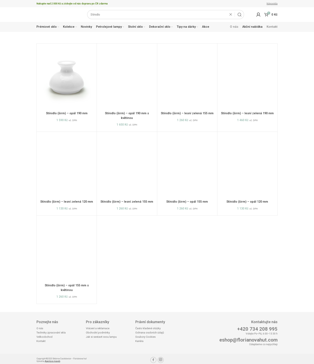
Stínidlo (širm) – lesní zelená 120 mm (66, 202)
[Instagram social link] (161, 358)
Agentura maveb (52, 359)
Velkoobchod (44, 334)
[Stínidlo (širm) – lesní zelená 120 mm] (67, 166)
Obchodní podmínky (98, 330)
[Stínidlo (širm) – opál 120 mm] (247, 166)
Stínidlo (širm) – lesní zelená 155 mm (187, 115)
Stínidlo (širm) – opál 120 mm (247, 202)
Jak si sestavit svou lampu (101, 334)
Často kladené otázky (148, 326)
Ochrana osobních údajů (149, 330)
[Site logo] (55, 15)
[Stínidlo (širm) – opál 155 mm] (187, 166)
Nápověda (272, 3)
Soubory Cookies (145, 334)
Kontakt (41, 338)
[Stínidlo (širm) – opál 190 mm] (67, 79)
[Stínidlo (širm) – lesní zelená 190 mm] (247, 79)
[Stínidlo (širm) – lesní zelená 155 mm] (187, 79)
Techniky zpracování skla (51, 330)
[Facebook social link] (153, 358)
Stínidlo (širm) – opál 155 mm (187, 202)
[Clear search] (232, 15)
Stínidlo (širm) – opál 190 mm (67, 115)
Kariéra (139, 338)
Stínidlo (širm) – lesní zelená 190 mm (247, 115)
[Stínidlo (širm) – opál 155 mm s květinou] (67, 248)
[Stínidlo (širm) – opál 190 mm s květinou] (127, 79)
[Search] (165, 15)
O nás (39, 326)
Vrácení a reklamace (97, 326)
